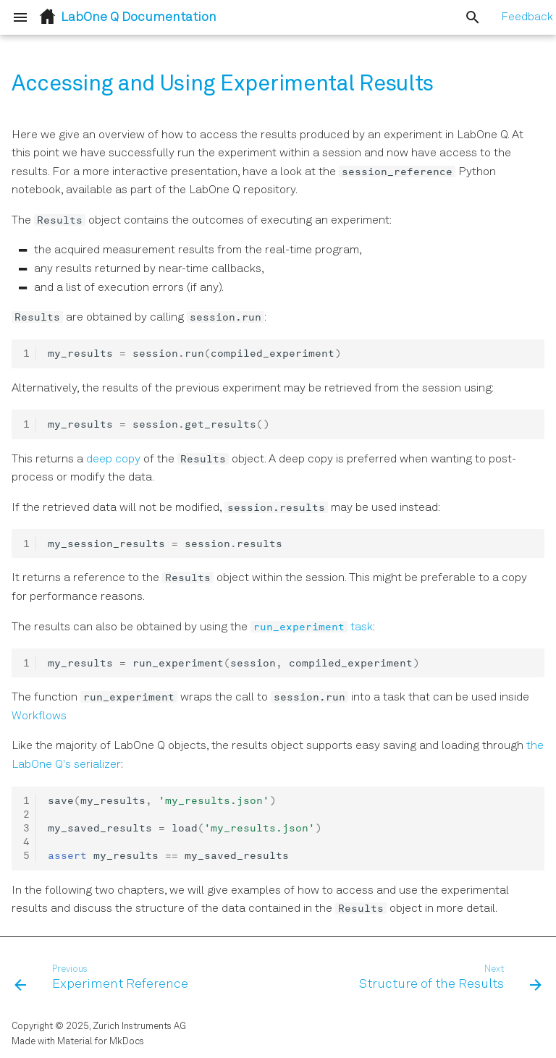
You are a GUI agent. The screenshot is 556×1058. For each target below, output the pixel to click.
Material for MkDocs (100, 1041)
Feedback (527, 17)
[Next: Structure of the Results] (448, 978)
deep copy (113, 459)
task (311, 627)
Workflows (39, 716)
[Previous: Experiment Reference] (103, 978)
